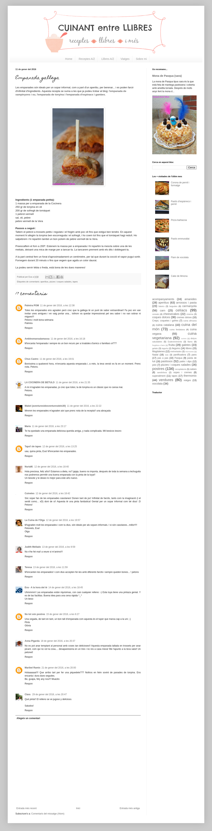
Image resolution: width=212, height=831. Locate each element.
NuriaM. (29, 466)
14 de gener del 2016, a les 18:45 (65, 587)
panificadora (179, 354)
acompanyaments (163, 299)
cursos (183, 338)
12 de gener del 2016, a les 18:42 (53, 493)
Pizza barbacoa (179, 220)
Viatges (124, 58)
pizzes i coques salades (61, 281)
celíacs (181, 310)
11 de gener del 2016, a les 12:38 (57, 305)
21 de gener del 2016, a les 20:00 (58, 667)
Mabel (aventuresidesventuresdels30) (45, 406)
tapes (75, 281)
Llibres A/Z (107, 58)
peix (154, 365)
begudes (173, 306)
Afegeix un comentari (28, 718)
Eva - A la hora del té (36, 587)
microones (189, 351)
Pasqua (178, 358)
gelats (155, 348)
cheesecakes (171, 313)
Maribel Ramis (32, 667)
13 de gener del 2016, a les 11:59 (50, 567)
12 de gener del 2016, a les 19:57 (63, 520)
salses (193, 369)
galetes (186, 344)
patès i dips (185, 361)
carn (162, 310)
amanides (191, 299)
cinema (190, 314)
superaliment (159, 376)
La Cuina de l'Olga (35, 520)
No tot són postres (35, 614)
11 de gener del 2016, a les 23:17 (49, 426)
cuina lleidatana (177, 329)
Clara (28, 694)
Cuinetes (29, 493)
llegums (176, 348)
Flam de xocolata (179, 257)
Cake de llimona (179, 276)
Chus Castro (31, 359)
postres (158, 369)
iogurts (165, 348)
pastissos (167, 361)
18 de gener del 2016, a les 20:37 (58, 641)
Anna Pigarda (32, 641)
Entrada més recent (26, 808)
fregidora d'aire (158, 345)
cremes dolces (184, 317)
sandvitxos (162, 372)
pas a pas (162, 358)
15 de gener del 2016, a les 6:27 (62, 614)
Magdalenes (158, 351)
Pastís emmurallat (180, 238)
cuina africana (190, 321)
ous (166, 355)
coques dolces (161, 317)
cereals (155, 314)
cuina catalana (165, 324)
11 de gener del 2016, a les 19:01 (57, 359)
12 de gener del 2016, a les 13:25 (59, 446)
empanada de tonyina (51, 94)
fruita (172, 344)
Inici (78, 808)
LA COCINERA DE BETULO (40, 382)
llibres (189, 348)
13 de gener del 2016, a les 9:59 (58, 547)
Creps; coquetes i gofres (165, 320)
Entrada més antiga (130, 808)
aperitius (44, 281)
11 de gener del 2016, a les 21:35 (73, 382)
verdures (166, 380)
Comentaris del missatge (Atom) (47, 813)
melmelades (176, 351)
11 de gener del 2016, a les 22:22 (84, 406)
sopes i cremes (182, 372)
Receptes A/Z (87, 58)
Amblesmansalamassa (37, 338)
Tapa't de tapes (33, 446)
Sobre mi (141, 58)
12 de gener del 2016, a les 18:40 (51, 466)
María (28, 426)
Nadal (155, 354)
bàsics (162, 306)
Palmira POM (32, 305)
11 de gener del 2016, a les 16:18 (68, 338)
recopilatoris (180, 369)
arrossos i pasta (186, 302)
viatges (187, 380)
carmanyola (189, 306)
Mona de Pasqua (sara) (167, 75)
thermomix (190, 375)
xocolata (157, 383)
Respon (29, 328)
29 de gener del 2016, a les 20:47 (49, 694)
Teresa (28, 567)
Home (68, 58)
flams (190, 341)
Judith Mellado (33, 547)
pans (194, 354)
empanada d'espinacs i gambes (86, 94)
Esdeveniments (175, 341)
